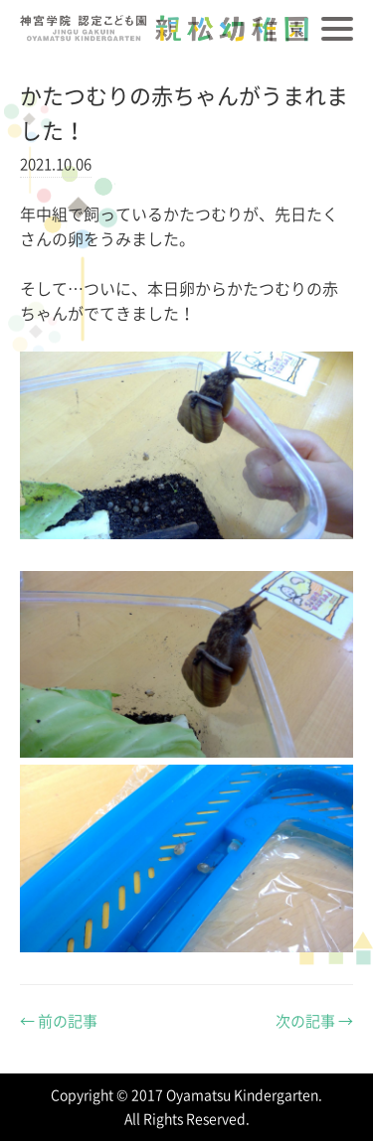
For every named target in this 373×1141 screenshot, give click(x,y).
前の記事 (58, 1021)
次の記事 (314, 1021)
